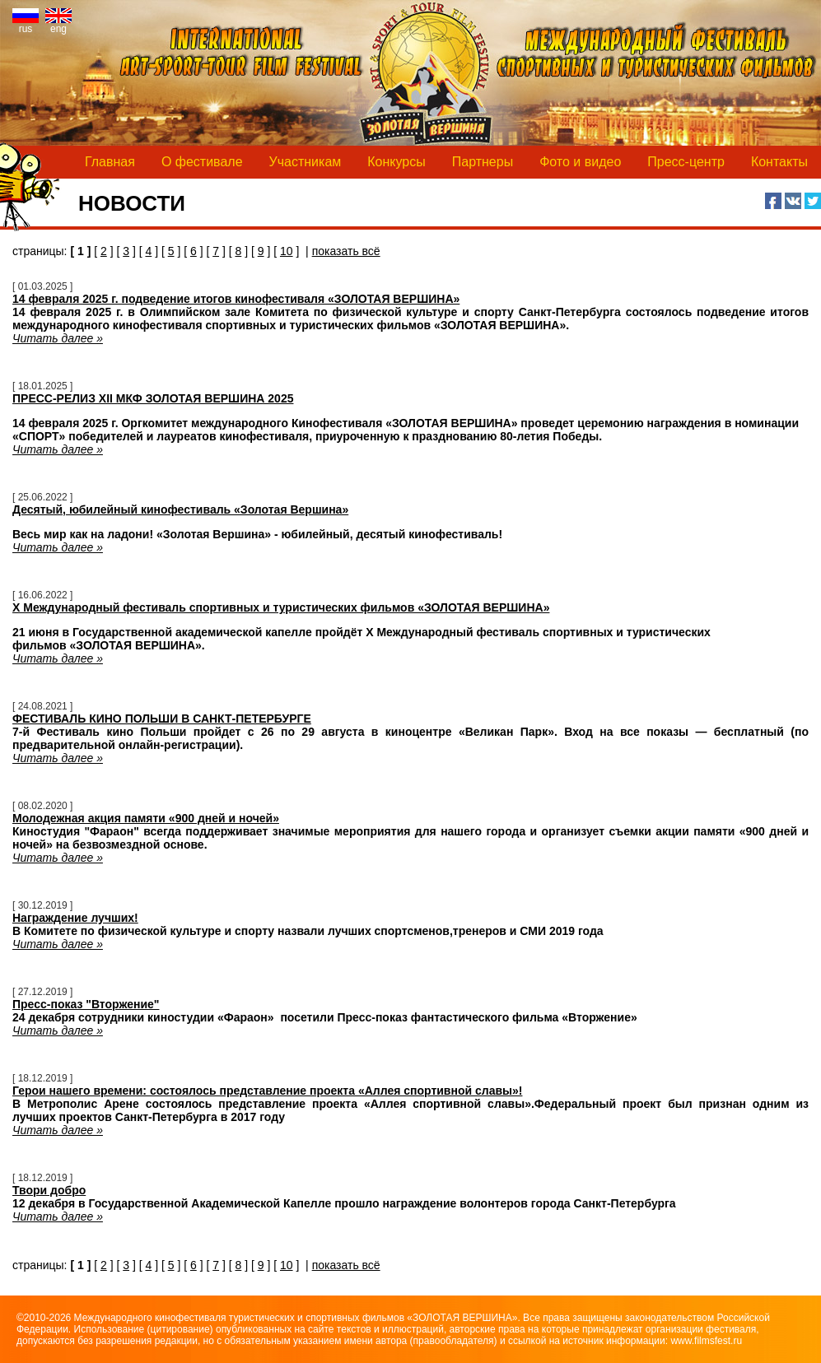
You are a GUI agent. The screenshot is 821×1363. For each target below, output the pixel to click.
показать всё (346, 251)
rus (25, 24)
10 (286, 251)
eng (58, 24)
